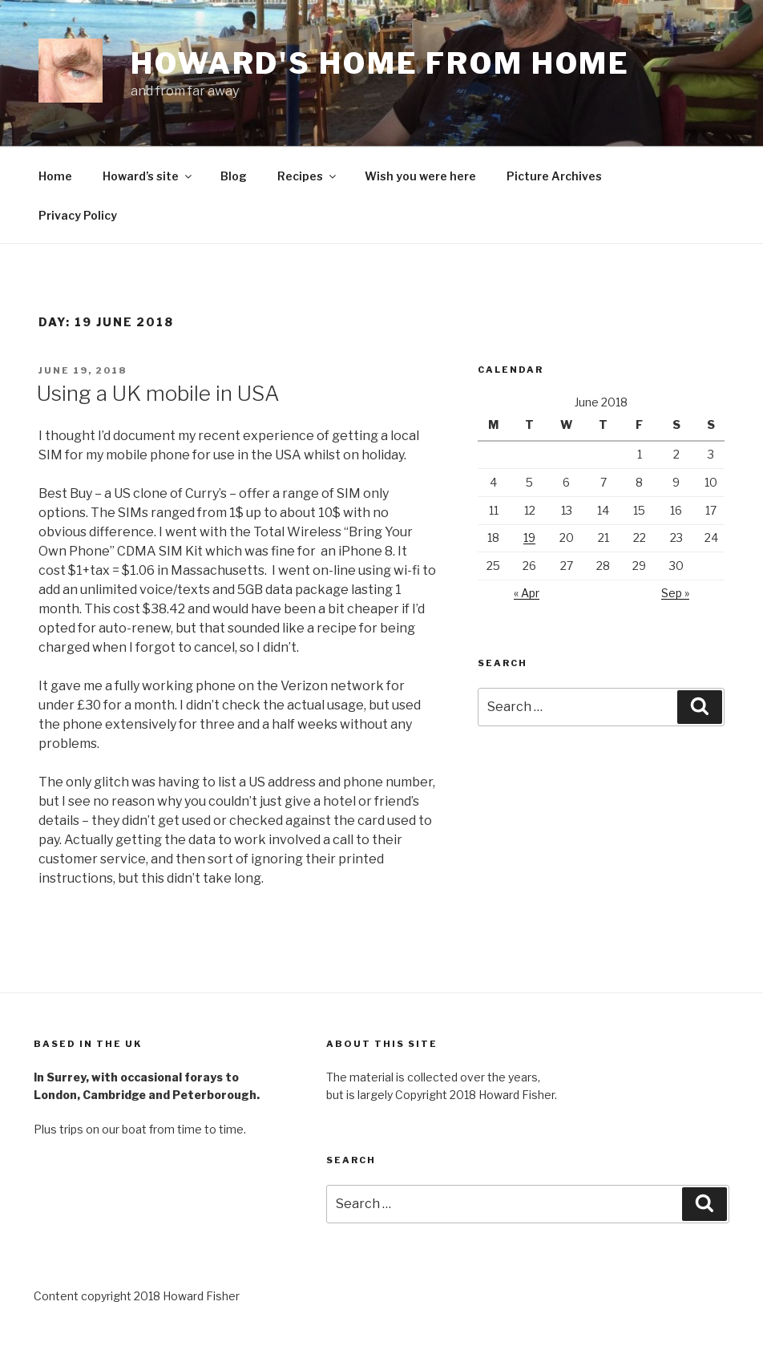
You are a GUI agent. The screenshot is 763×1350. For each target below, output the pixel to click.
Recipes (307, 176)
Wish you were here (420, 176)
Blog (233, 176)
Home (55, 176)
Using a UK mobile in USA (158, 393)
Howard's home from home (380, 63)
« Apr (526, 593)
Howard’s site (148, 176)
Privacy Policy (77, 215)
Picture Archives (554, 176)
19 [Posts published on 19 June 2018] (529, 537)
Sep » (675, 593)
